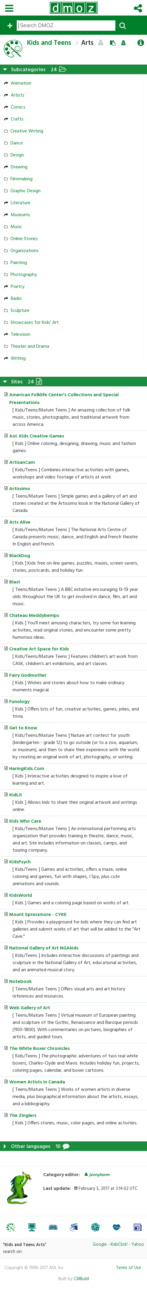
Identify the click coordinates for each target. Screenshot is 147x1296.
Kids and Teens (49, 43)
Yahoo (137, 1244)
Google (100, 1244)
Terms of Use (128, 1268)
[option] (10, 1227)
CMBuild (81, 1279)
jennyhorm (96, 1175)
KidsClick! (119, 1244)
